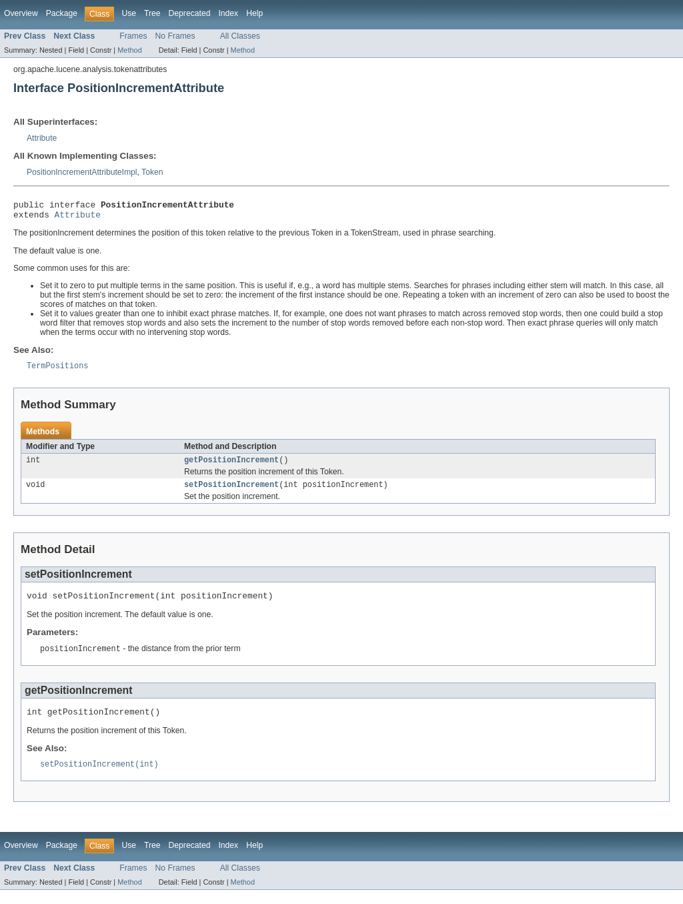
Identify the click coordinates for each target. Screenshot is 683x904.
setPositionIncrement (231, 492)
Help (254, 13)
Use (128, 13)
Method (129, 50)
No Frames (175, 36)
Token (152, 172)
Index (228, 13)
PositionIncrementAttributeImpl (82, 172)
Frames (133, 36)
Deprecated (190, 13)
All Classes (240, 36)
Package (61, 13)
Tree (152, 13)
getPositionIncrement (231, 466)
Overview (21, 13)
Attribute (42, 138)
